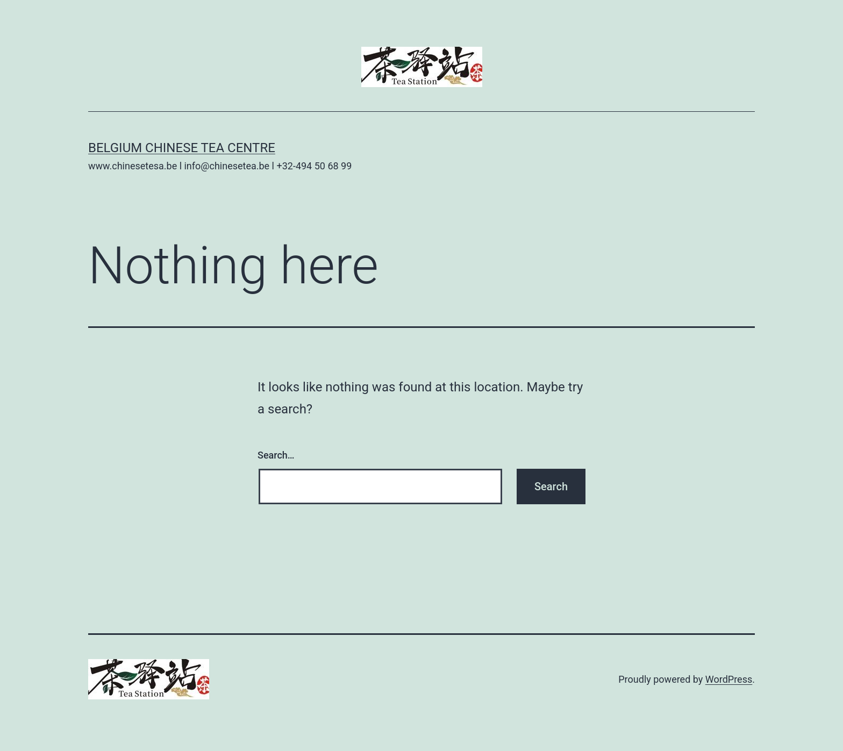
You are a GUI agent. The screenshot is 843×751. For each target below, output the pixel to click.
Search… (276, 455)
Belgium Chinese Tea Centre (181, 147)
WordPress (728, 679)
